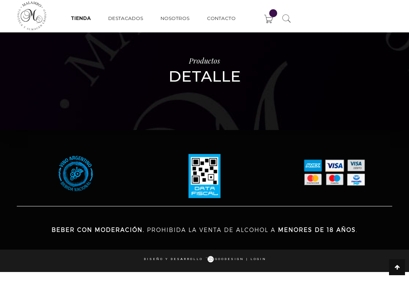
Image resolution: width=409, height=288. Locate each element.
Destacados (125, 18)
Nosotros (175, 18)
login (258, 259)
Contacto (221, 18)
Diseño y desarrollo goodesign (194, 259)
